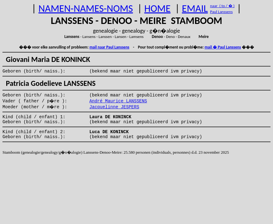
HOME (157, 8)
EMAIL (195, 8)
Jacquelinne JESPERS (114, 107)
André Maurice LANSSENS (118, 101)
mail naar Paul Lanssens (109, 47)
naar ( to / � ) (222, 5)
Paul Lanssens (221, 11)
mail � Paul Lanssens (223, 47)
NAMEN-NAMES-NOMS (85, 8)
